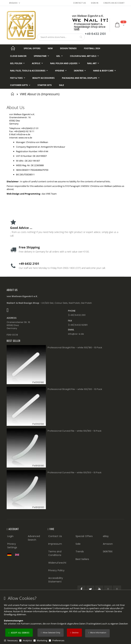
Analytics (27, 640)
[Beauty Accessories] (43, 78)
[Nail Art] (93, 63)
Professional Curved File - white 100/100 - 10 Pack (74, 472)
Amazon (108, 544)
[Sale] (61, 85)
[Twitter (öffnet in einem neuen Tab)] (90, 590)
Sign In (94, 3)
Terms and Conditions (54, 553)
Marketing (42, 640)
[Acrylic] (37, 63)
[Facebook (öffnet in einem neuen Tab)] (81, 590)
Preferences (58, 640)
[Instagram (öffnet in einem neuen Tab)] (117, 590)
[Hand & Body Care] (104, 70)
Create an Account (113, 3)
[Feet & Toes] (17, 78)
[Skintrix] (79, 70)
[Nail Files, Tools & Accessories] (29, 70)
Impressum (55, 544)
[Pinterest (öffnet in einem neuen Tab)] (108, 590)
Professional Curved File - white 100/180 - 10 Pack (74, 430)
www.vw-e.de (25, 137)
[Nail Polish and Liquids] (65, 63)
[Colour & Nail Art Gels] (84, 56)
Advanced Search (34, 537)
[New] (50, 48)
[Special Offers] (32, 48)
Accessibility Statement (55, 579)
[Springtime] (41, 56)
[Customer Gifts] (20, 85)
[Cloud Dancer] (18, 56)
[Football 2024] (92, 48)
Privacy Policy (56, 570)
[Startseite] (13, 48)
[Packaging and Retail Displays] (81, 78)
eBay (106, 536)
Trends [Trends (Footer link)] (80, 551)
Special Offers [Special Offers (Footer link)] (84, 536)
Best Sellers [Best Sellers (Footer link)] (82, 559)
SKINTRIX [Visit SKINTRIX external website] (108, 551)
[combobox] (61, 37)
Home (13, 93)
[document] (66, 619)
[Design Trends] (68, 48)
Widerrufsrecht (57, 562)
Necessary (12, 640)
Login (10, 536)
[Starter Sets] (44, 85)
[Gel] (59, 56)
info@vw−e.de (76, 334)
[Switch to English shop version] (17, 555)
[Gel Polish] (17, 63)
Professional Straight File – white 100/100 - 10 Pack (75, 389)
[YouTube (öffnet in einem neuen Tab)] (99, 590)
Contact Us (79, 3)
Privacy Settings (12, 545)
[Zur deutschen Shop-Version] (10, 554)
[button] (97, 633)
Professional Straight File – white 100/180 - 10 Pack (75, 347)
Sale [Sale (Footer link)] (78, 544)
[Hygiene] (61, 70)
